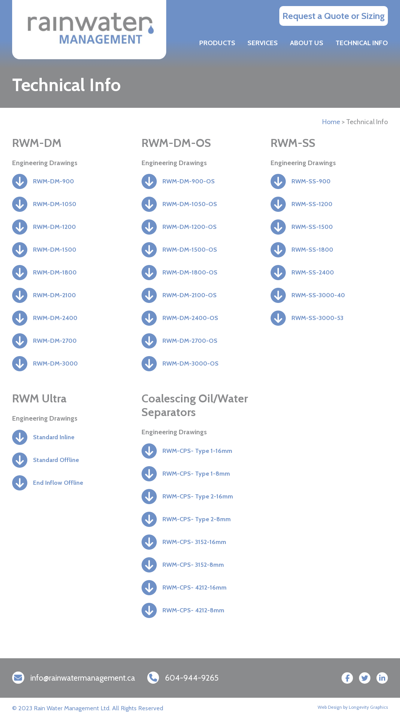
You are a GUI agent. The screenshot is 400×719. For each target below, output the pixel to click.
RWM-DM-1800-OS (189, 272)
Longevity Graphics (368, 707)
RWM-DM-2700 (55, 340)
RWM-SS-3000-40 (318, 295)
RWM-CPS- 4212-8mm (193, 610)
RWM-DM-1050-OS (189, 204)
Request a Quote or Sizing (333, 15)
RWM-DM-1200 (54, 226)
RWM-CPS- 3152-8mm (193, 564)
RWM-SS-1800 (312, 249)
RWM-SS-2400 (312, 272)
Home (331, 122)
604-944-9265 (192, 678)
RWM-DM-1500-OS (189, 249)
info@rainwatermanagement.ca (82, 678)
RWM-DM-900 (53, 181)
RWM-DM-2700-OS (189, 340)
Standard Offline (56, 460)
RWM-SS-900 (311, 181)
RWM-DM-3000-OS (190, 363)
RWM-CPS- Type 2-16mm (197, 496)
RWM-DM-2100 (54, 295)
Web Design (330, 707)
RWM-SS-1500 (312, 226)
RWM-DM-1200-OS (189, 226)
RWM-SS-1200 (311, 204)
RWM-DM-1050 (54, 204)
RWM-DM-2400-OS (190, 318)
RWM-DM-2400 (55, 318)
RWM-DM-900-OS (188, 181)
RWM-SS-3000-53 (317, 318)
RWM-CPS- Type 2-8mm (196, 519)
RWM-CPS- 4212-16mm (194, 587)
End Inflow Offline (58, 482)
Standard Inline (53, 437)
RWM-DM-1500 (54, 249)
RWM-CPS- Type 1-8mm (196, 473)
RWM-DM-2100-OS (189, 295)
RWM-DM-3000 (55, 363)
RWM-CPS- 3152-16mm (194, 542)
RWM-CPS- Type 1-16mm (197, 450)
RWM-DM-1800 (55, 272)
